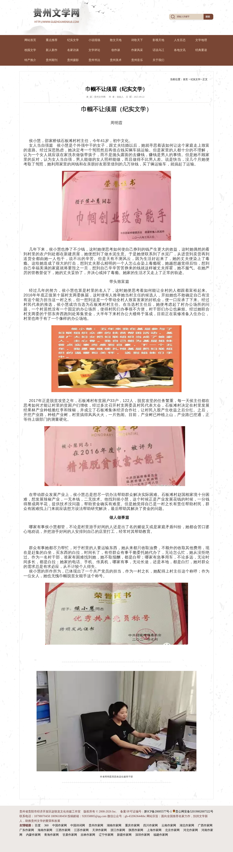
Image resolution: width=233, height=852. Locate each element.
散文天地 (116, 40)
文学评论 (94, 50)
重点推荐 (51, 40)
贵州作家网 (96, 825)
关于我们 (158, 60)
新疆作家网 (124, 834)
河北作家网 (190, 830)
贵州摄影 (73, 60)
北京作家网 (172, 830)
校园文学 (30, 50)
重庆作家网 (132, 825)
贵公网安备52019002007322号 (192, 811)
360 (46, 825)
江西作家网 (63, 830)
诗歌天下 (137, 40)
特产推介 (30, 60)
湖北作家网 (187, 825)
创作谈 (115, 50)
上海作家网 (154, 830)
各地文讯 (180, 50)
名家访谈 (73, 50)
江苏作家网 (81, 830)
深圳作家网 (142, 834)
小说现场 (94, 40)
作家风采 (137, 50)
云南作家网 (168, 825)
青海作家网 (51, 834)
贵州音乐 (137, 60)
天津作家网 (99, 830)
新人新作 (51, 50)
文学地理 (201, 40)
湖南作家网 (114, 825)
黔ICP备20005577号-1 (158, 811)
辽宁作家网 (106, 834)
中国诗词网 (77, 825)
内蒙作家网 (33, 834)
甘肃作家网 (69, 834)
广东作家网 (26, 830)
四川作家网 (150, 825)
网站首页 (30, 40)
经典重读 (201, 50)
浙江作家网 (118, 830)
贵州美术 (116, 60)
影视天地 (158, 40)
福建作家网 (160, 834)
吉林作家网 (88, 834)
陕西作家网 (136, 830)
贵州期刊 (51, 60)
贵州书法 (94, 60)
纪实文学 (73, 40)
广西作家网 (205, 825)
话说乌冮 (158, 50)
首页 (185, 79)
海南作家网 (45, 830)
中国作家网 (59, 825)
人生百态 (180, 40)
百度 (38, 825)
